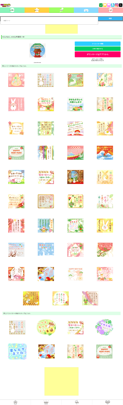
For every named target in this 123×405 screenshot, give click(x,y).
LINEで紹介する (98, 48)
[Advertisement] (61, 28)
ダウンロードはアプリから (98, 54)
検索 (110, 18)
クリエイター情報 (97, 44)
